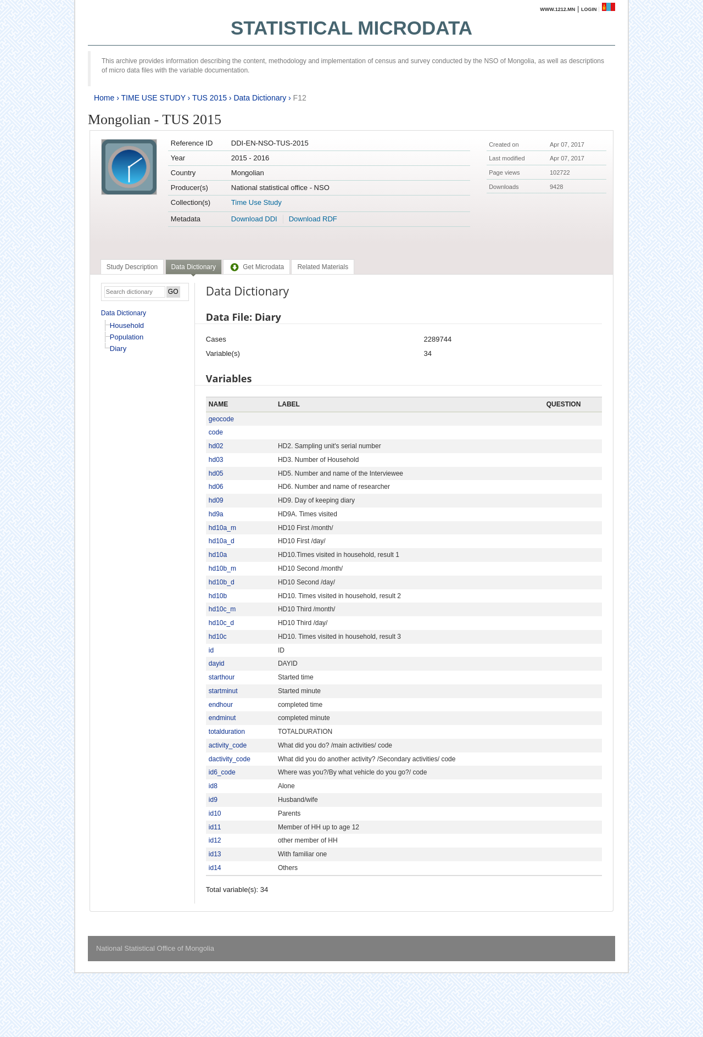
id (211, 650)
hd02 (216, 446)
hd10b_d (222, 582)
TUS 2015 (209, 97)
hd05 (216, 473)
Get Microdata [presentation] (256, 267)
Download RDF (313, 219)
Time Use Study (256, 202)
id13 (215, 854)
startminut (223, 691)
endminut (222, 718)
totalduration (227, 731)
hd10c (218, 636)
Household (127, 325)
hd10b (218, 596)
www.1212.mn (557, 9)
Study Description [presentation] (132, 267)
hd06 (216, 486)
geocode (221, 419)
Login (589, 9)
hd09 (216, 500)
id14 (215, 868)
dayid (217, 663)
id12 (215, 840)
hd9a (216, 514)
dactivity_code (229, 759)
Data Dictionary (259, 97)
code (216, 432)
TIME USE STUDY (153, 97)
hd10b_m (222, 568)
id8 (213, 786)
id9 (213, 800)
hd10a (218, 555)
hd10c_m (222, 609)
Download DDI (254, 219)
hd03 (216, 460)
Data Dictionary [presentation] (193, 267)
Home (104, 97)
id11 (215, 827)
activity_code (228, 745)
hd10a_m (222, 528)
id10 (215, 813)
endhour (221, 705)
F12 (299, 97)
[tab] (132, 267)
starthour (222, 677)
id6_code (222, 772)
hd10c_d (221, 623)
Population (126, 337)
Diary (118, 348)
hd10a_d (222, 541)
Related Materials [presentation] (322, 267)
